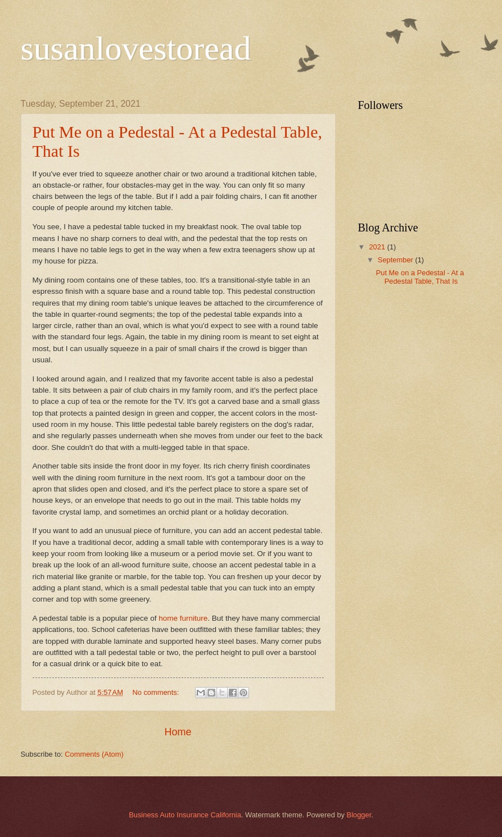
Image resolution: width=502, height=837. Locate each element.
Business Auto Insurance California (185, 815)
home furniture (183, 618)
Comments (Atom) (94, 754)
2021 (378, 247)
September (396, 260)
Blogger (359, 815)
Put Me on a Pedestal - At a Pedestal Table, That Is (420, 277)
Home (177, 732)
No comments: (156, 692)
